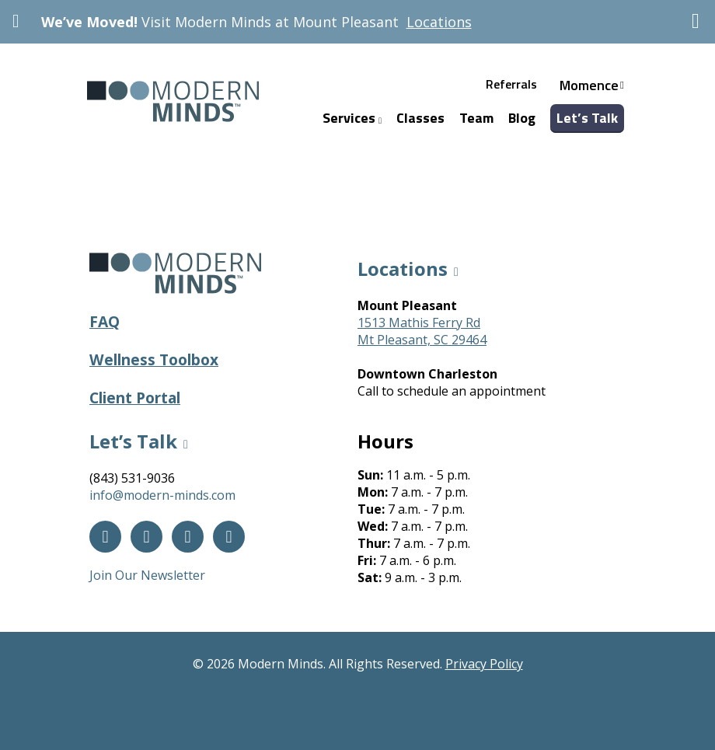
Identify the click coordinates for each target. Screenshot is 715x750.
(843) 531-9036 (132, 478)
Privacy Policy (484, 663)
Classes (420, 117)
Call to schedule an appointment (452, 390)
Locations (439, 21)
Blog (521, 117)
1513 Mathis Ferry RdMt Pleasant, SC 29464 (422, 331)
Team (476, 117)
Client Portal (134, 397)
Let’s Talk (587, 117)
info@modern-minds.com (162, 495)
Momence (589, 85)
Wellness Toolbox (153, 359)
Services (352, 117)
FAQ (104, 321)
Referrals (511, 84)
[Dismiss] (696, 21)
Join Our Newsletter (147, 575)
